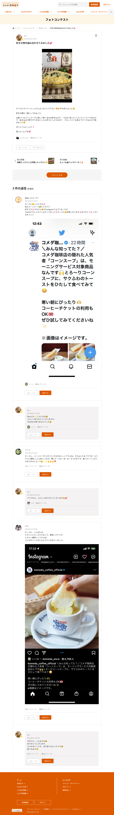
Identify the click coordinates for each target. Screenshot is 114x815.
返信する (45, 393)
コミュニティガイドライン (60, 809)
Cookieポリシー (77, 809)
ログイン (106, 4)
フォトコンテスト (29, 28)
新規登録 (94, 4)
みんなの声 (80, 12)
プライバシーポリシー (33, 809)
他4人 (41, 466)
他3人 (37, 384)
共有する (38, 147)
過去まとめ (43, 28)
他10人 (33, 137)
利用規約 (46, 809)
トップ (17, 28)
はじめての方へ (26, 12)
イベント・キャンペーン (99, 12)
